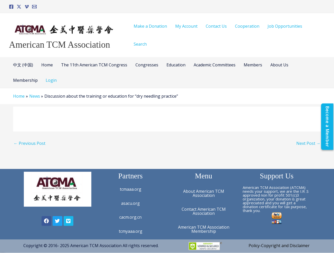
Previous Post (29, 143)
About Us (279, 65)
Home (47, 65)
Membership (25, 80)
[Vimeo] (26, 6)
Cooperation (247, 26)
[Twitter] (19, 6)
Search (140, 44)
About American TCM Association (203, 193)
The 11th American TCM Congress (94, 65)
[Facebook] (11, 6)
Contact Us (216, 26)
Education (175, 65)
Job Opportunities (285, 26)
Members (253, 65)
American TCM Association (59, 45)
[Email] (34, 6)
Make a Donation (150, 26)
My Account (186, 26)
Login (51, 80)
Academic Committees (214, 65)
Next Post (308, 143)
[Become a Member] (327, 126)
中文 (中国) (23, 65)
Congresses (146, 65)
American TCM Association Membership (203, 229)
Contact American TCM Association (204, 211)
